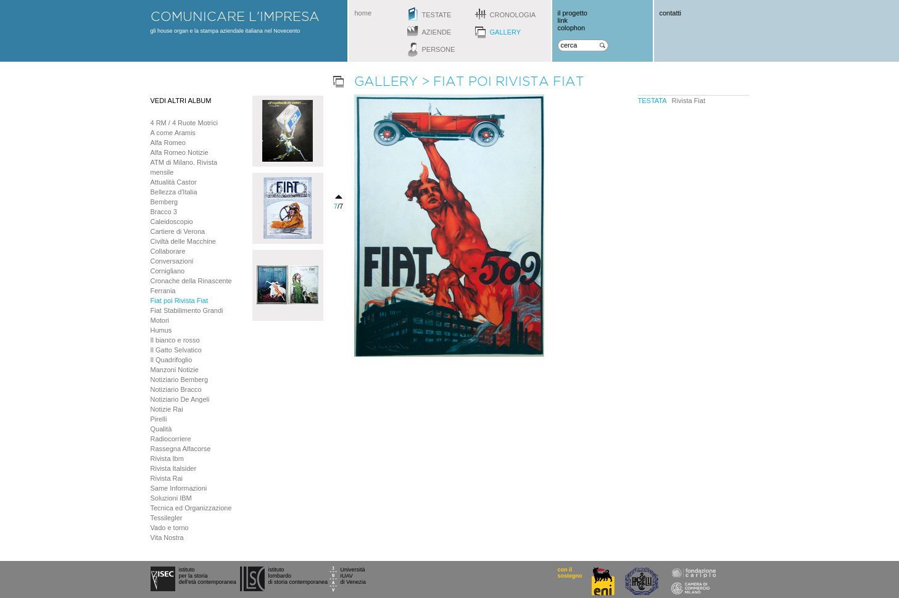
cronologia (513, 15)
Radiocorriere (171, 438)
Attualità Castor (174, 182)
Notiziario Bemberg (180, 379)
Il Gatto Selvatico (176, 350)
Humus (161, 330)
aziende (437, 32)
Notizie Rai (167, 409)
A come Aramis (173, 132)
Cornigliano (168, 271)
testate (437, 15)
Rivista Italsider (174, 468)
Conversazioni (172, 261)
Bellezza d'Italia (174, 192)
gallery (505, 32)
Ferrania (163, 290)
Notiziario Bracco (176, 389)
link (563, 20)
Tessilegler (167, 517)
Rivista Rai (167, 478)
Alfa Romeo (168, 142)
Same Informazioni (179, 488)
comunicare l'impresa (235, 16)
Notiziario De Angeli (180, 399)
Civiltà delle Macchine (183, 241)
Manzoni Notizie (175, 369)
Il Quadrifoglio (172, 359)
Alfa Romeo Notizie (180, 152)
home (363, 13)
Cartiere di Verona (178, 231)
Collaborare (168, 251)
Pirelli (159, 419)
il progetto (572, 13)
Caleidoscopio (172, 221)
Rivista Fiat (688, 100)
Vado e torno (170, 527)
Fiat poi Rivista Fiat (180, 300)
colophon (572, 27)
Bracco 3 (164, 211)
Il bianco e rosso (175, 340)
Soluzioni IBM (171, 498)
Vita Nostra (167, 537)
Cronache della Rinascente (191, 280)
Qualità (161, 429)
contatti (670, 13)
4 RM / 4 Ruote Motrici (184, 123)
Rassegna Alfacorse (181, 448)
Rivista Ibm (167, 458)
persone (438, 49)
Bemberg (164, 202)
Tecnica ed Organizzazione (191, 508)
